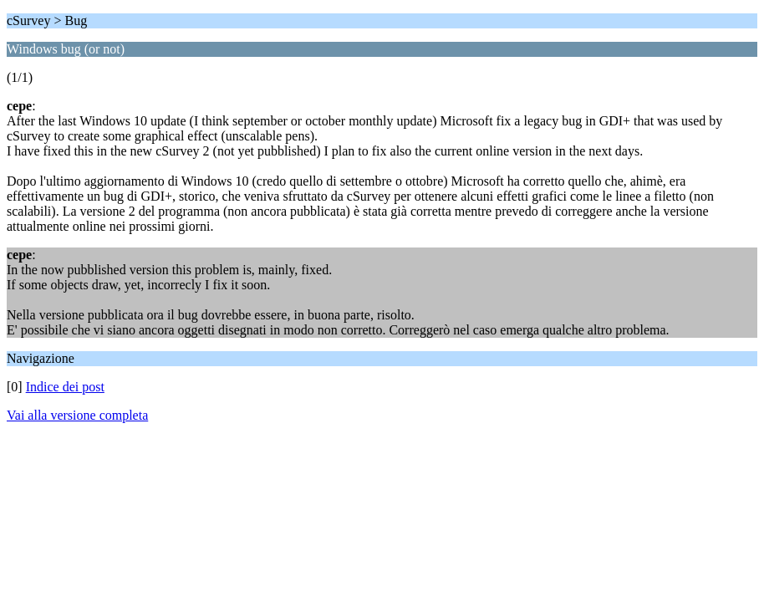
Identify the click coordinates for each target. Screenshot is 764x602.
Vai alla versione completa (77, 415)
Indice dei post (65, 387)
